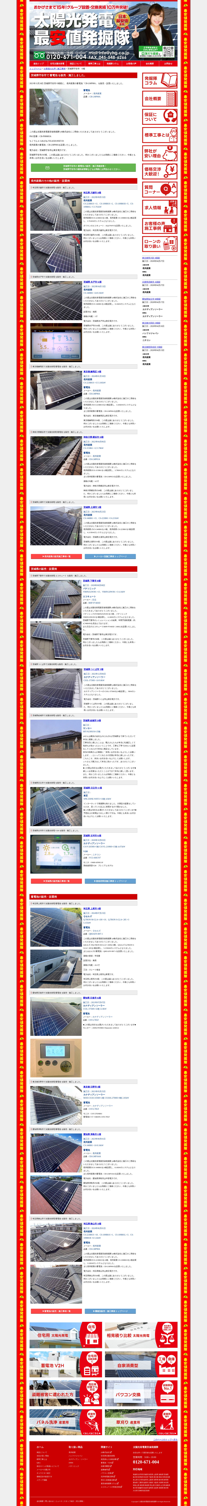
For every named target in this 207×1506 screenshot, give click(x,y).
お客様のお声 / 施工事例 (54, 69)
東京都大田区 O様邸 (151, 323)
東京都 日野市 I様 (91, 1087)
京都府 (150, 1482)
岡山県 (152, 1485)
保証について (76, 64)
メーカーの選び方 (43, 1470)
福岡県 (150, 1488)
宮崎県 (140, 1490)
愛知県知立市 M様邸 (151, 299)
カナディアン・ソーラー (78, 1459)
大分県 (135, 1490)
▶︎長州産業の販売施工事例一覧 (56, 556)
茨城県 (166, 1474)
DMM (71, 1463)
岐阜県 (161, 1480)
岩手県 (140, 1474)
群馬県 (140, 1477)
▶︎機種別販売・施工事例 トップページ (110, 1311)
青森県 (135, 1474)
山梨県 (150, 1480)
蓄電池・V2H (107, 1463)
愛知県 (135, 1482)
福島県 (161, 1474)
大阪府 (156, 1482)
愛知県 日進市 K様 (92, 998)
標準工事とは (94, 64)
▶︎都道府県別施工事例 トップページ (110, 881)
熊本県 (166, 1488)
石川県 (140, 1480)
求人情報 (79, 1501)
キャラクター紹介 (43, 1473)
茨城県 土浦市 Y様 (92, 507)
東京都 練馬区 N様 (92, 372)
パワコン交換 (107, 1473)
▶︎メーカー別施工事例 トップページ (110, 556)
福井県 (145, 1480)
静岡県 (166, 1480)
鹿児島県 (146, 1490)
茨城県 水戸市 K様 (92, 282)
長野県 (156, 1480)
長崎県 (161, 1488)
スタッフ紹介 (69, 1501)
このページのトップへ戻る (165, 1440)
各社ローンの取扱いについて (48, 1466)
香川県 (135, 1488)
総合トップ (39, 64)
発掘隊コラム (113, 64)
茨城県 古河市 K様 (92, 835)
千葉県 (150, 1477)
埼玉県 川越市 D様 (92, 193)
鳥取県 (142, 1485)
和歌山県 (136, 1485)
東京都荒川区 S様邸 (151, 258)
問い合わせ (49, 1501)
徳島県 (167, 1485)
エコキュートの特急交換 (111, 1487)
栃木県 (135, 1477)
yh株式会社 (106, 1452)
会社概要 (150, 64)
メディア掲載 (42, 1480)
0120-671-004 (146, 1461)
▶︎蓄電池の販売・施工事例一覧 (56, 1311)
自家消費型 (106, 1466)
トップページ (35, 69)
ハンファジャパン (76, 1456)
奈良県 (166, 1482)
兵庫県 (161, 1482)
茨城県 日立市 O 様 (93, 788)
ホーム (40, 1447)
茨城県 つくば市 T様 (93, 669)
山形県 (156, 1474)
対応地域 (137, 1469)
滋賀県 (145, 1482)
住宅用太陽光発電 (108, 1456)
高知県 (145, 1488)
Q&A (39, 1463)
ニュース (58, 1501)
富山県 (135, 1480)
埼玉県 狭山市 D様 (92, 1224)
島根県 (147, 1485)
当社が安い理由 (43, 1456)
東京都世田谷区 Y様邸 (152, 347)
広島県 (157, 1485)
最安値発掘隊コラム (110, 1483)
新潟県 (167, 1477)
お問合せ (168, 64)
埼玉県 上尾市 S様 (92, 908)
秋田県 (150, 1474)
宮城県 (145, 1474)
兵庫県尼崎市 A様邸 (151, 282)
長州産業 (72, 1452)
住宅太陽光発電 (57, 64)
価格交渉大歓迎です (44, 1477)
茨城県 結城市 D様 (92, 720)
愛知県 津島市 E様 (92, 1134)
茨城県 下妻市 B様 (92, 581)
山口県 (162, 1485)
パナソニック (74, 1466)
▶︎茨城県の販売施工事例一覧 (56, 881)
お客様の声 (131, 64)
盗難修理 (105, 1470)
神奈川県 (162, 1477)
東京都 (156, 1477)
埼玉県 (145, 1477)
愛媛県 (140, 1488)
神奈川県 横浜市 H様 (93, 437)
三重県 (140, 1482)
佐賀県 (156, 1488)
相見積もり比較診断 (110, 1459)
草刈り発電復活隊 (109, 1480)
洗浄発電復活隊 (108, 1477)
